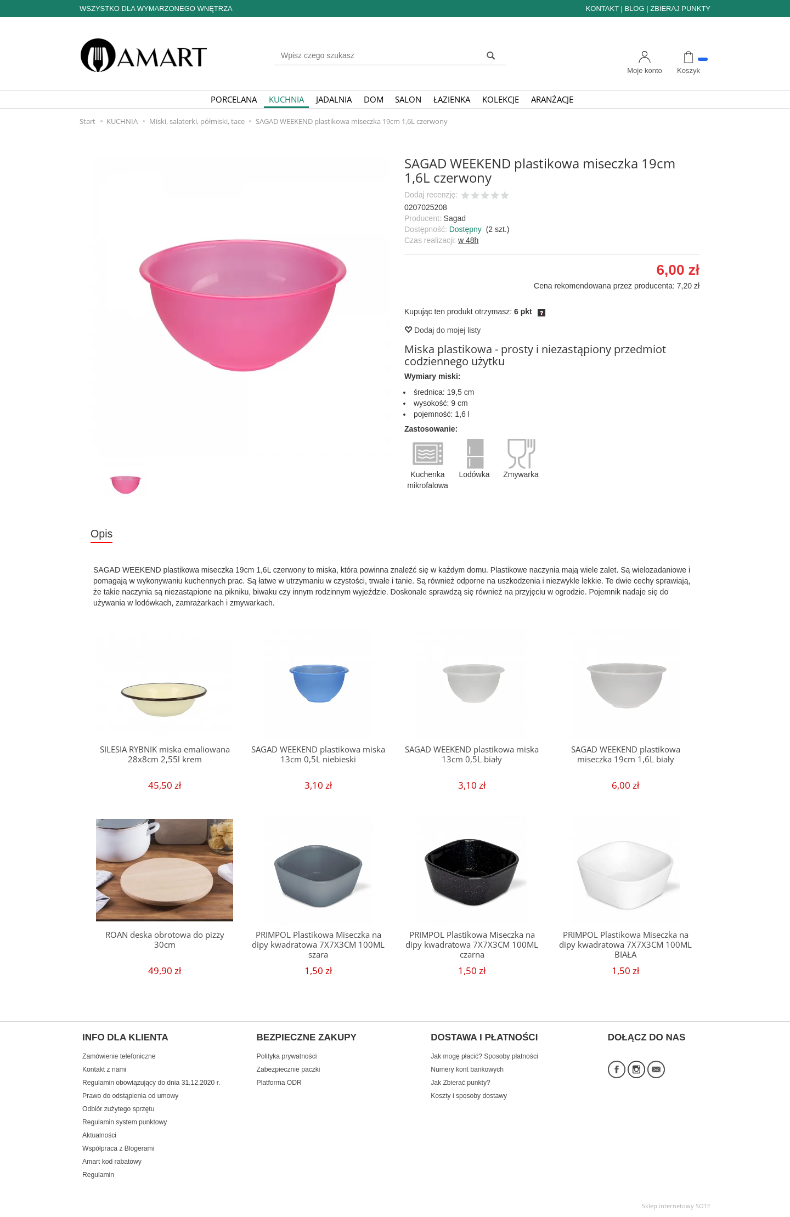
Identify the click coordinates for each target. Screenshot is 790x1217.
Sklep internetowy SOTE (676, 1206)
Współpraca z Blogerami (118, 1148)
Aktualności (99, 1135)
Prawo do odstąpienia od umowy (130, 1096)
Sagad (455, 218)
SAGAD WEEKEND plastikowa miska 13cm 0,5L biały (472, 754)
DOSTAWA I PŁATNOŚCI (484, 1038)
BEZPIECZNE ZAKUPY (307, 1038)
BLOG (634, 8)
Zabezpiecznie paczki (288, 1069)
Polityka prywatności (287, 1056)
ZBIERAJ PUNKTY (680, 8)
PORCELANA (234, 99)
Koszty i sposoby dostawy (469, 1096)
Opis (101, 534)
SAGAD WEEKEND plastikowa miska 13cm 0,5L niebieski (318, 754)
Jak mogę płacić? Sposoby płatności (484, 1056)
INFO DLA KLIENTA (125, 1038)
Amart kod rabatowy (112, 1161)
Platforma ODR (279, 1082)
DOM (373, 99)
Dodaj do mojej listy (442, 330)
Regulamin (98, 1175)
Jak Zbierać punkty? (460, 1082)
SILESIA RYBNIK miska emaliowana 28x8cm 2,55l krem (165, 754)
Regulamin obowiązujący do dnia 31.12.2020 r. (151, 1082)
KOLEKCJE (500, 99)
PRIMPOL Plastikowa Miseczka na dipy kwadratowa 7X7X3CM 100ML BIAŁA (625, 945)
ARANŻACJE (552, 99)
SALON (408, 99)
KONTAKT (602, 8)
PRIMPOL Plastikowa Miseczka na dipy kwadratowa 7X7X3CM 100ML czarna (471, 945)
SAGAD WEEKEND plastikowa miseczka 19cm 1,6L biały (625, 754)
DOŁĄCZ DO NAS (647, 1038)
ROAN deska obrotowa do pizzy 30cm (164, 939)
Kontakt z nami (104, 1069)
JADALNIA (334, 99)
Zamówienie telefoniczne (118, 1056)
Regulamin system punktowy (124, 1122)
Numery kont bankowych (467, 1069)
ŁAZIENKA (451, 99)
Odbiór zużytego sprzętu (118, 1109)
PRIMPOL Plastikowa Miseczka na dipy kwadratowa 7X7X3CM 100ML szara (318, 945)
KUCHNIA (286, 99)
